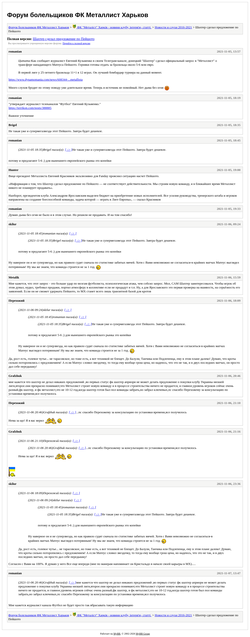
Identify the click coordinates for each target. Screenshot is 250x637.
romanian (15, 51)
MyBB (117, 633)
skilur (13, 224)
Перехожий (16, 300)
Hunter (13, 170)
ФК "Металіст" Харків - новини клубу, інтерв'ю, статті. (111, 27)
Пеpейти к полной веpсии (76, 43)
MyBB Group (143, 633)
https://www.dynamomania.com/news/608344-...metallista (46, 79)
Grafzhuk (15, 376)
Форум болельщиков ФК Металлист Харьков (77, 15)
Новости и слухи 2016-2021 (173, 27)
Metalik (14, 277)
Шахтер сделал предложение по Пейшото (63, 39)
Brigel (13, 125)
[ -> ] (68, 149)
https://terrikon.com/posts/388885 (30, 108)
